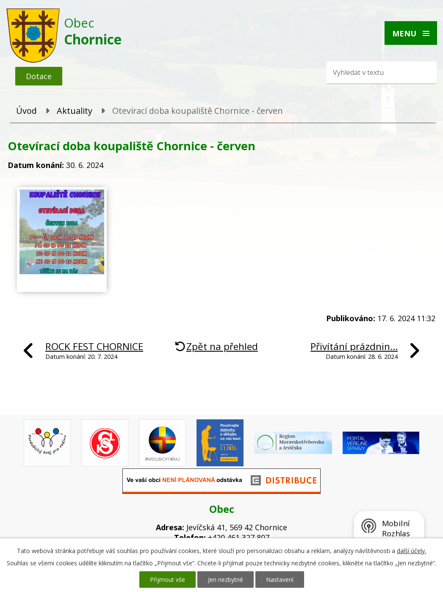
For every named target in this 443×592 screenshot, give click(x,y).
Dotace (39, 76)
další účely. (411, 551)
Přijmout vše (167, 579)
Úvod (26, 110)
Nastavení (279, 579)
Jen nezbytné (225, 579)
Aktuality (74, 110)
